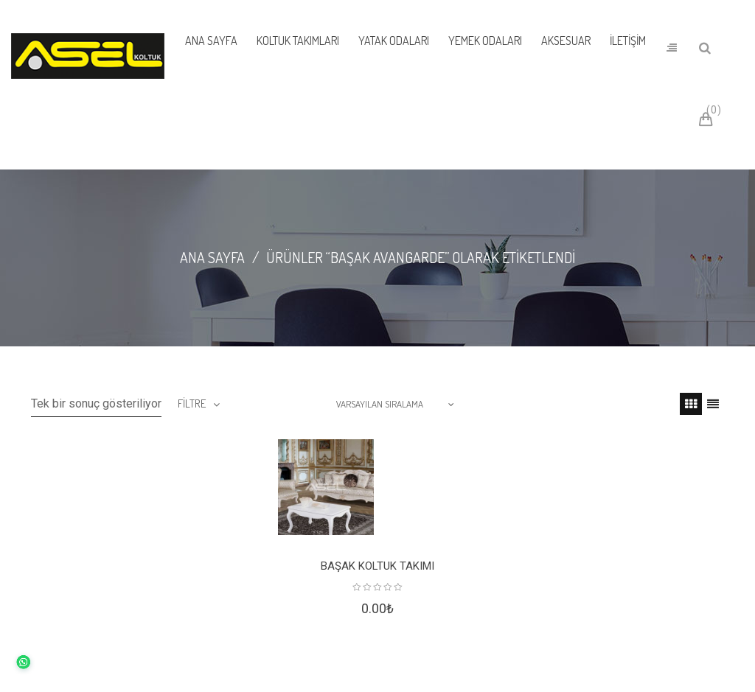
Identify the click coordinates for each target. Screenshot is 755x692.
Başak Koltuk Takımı (377, 566)
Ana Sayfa (212, 257)
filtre (192, 403)
